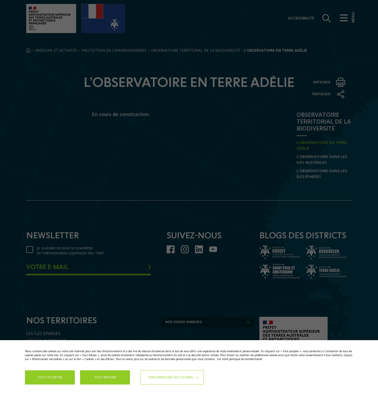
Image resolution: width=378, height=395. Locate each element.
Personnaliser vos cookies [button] (171, 377)
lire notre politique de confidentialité (239, 359)
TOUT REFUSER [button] (105, 377)
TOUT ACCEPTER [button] (50, 377)
